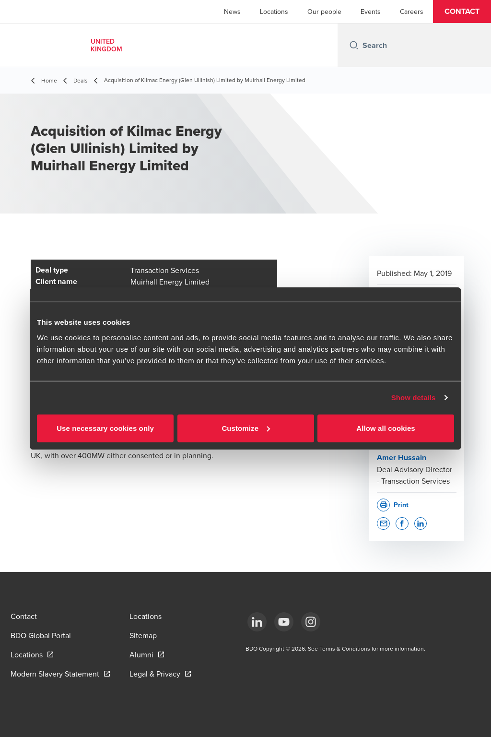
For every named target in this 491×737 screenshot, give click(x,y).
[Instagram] (310, 621)
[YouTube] (283, 621)
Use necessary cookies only (105, 428)
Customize (246, 428)
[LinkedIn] (257, 621)
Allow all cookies (385, 428)
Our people (324, 11)
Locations (274, 11)
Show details (413, 397)
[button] (462, 11)
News (232, 11)
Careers (411, 11)
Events (371, 11)
